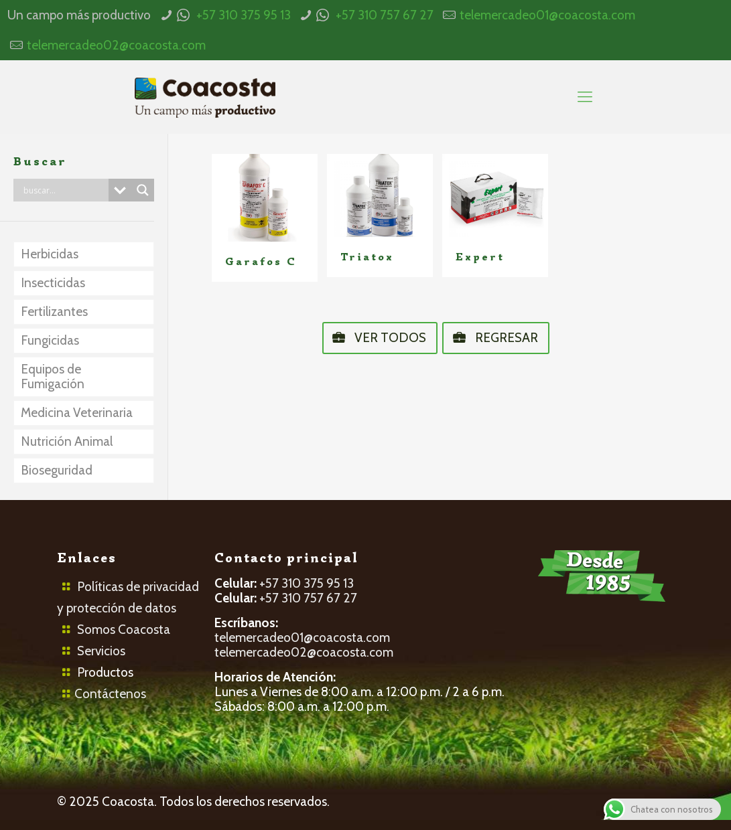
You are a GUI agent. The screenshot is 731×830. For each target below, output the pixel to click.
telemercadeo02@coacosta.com (116, 45)
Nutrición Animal (67, 441)
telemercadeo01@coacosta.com (547, 15)
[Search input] (64, 190)
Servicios (101, 651)
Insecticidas (53, 282)
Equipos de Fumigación (52, 376)
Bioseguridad (56, 470)
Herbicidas (49, 254)
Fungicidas (50, 340)
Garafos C (261, 261)
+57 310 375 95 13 (243, 15)
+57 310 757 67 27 (385, 15)
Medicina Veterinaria (77, 412)
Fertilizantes (54, 311)
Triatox (367, 257)
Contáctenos (110, 693)
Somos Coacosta (123, 629)
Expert (480, 257)
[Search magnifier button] (142, 190)
